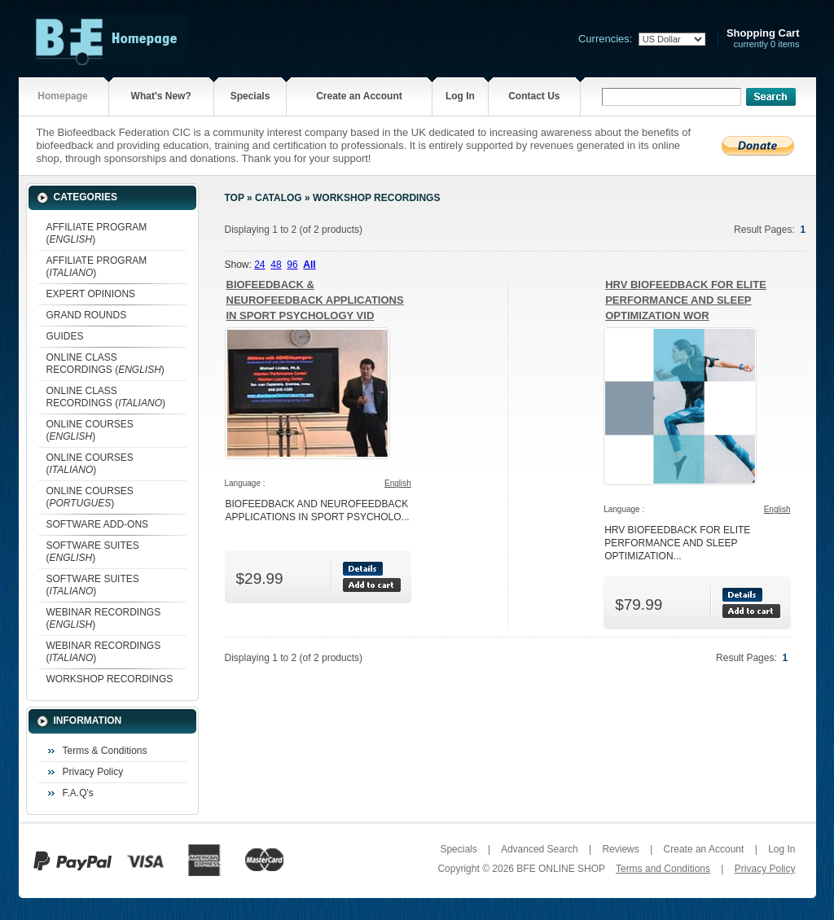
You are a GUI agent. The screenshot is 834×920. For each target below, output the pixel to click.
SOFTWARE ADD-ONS (97, 524)
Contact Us (534, 96)
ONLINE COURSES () (90, 430)
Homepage (62, 96)
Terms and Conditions (663, 868)
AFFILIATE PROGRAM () (96, 233)
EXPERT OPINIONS (91, 294)
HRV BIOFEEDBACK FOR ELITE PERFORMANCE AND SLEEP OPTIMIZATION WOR (685, 300)
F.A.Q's (78, 793)
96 (292, 264)
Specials (250, 96)
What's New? (161, 96)
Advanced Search (539, 849)
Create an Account (359, 96)
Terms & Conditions (105, 750)
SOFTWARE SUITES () (92, 551)
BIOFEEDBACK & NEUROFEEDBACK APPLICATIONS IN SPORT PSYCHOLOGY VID (315, 300)
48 (275, 264)
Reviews (620, 849)
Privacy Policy (93, 772)
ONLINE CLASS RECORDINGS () (105, 363)
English (397, 483)
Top (234, 198)
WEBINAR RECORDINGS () (103, 618)
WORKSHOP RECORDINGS (109, 679)
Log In (460, 96)
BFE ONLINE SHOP (560, 868)
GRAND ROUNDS (86, 315)
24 (259, 264)
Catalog (278, 198)
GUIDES (65, 336)
